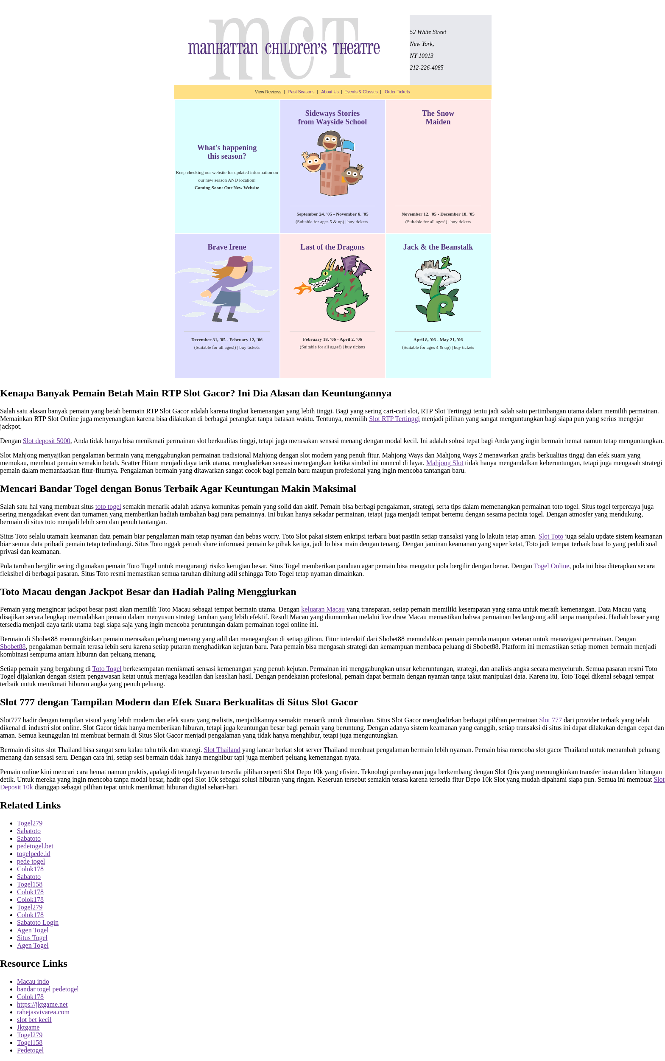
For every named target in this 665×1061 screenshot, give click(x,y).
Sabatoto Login (38, 922)
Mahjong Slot (445, 462)
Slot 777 (550, 720)
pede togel (31, 861)
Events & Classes (360, 92)
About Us (330, 92)
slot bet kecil (34, 1019)
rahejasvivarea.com (43, 1012)
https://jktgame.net (42, 1004)
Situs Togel (32, 937)
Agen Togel (33, 930)
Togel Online (552, 566)
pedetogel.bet (35, 846)
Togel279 (29, 823)
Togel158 (29, 884)
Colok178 (30, 869)
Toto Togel (107, 668)
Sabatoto (29, 830)
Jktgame (28, 1027)
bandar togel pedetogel (48, 989)
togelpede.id (33, 853)
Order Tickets (397, 92)
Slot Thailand (222, 749)
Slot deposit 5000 (46, 440)
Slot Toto (551, 536)
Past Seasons (301, 92)
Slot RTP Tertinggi (394, 418)
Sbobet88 (12, 646)
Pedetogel (30, 1050)
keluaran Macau (323, 609)
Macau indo (33, 981)
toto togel (108, 506)
